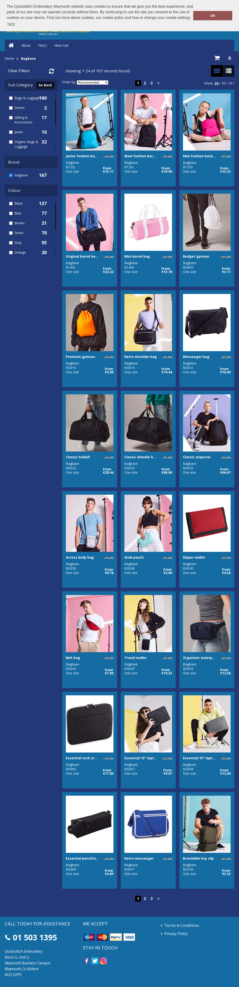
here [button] (11, 24)
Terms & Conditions (181, 925)
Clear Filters (19, 71)
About (26, 45)
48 (223, 83)
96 (230, 83)
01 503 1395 (35, 937)
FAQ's (42, 45)
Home (9, 58)
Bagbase (28, 58)
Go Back (45, 85)
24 (216, 83)
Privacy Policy (176, 933)
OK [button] (212, 16)
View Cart (61, 45)
